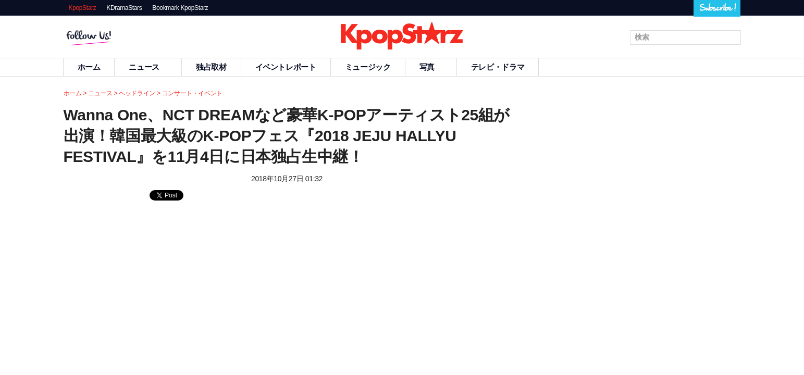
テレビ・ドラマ (497, 67)
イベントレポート (285, 67)
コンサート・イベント (192, 93)
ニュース (148, 67)
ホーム (89, 67)
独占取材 (211, 67)
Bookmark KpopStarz (180, 7)
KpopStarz (82, 7)
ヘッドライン (137, 93)
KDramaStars (124, 7)
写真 (430, 67)
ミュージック (368, 67)
